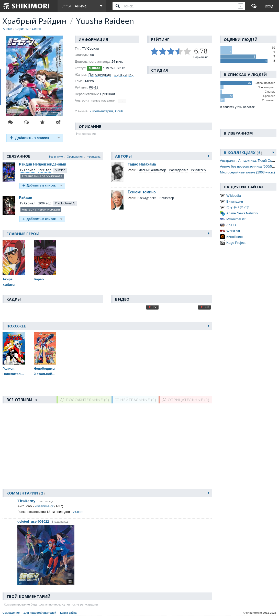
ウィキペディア (238, 207)
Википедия (234, 201)
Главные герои (22, 233)
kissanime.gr (44, 506)
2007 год (44, 203)
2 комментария (101, 111)
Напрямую (56, 156)
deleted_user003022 (33, 521)
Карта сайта (68, 612)
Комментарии (25, 493)
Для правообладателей (40, 612)
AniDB (231, 225)
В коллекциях (243, 152)
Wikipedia (233, 195)
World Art (233, 231)
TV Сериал (27, 170)
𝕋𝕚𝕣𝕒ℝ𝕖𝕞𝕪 (26, 501)
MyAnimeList (235, 219)
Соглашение (11, 612)
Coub (119, 111)
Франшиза (94, 156)
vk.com (78, 512)
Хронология (75, 156)
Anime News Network (242, 213)
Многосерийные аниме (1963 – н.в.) (247, 172)
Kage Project (235, 243)
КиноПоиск (234, 237)
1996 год (44, 170)
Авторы (123, 156)
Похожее (16, 325)
